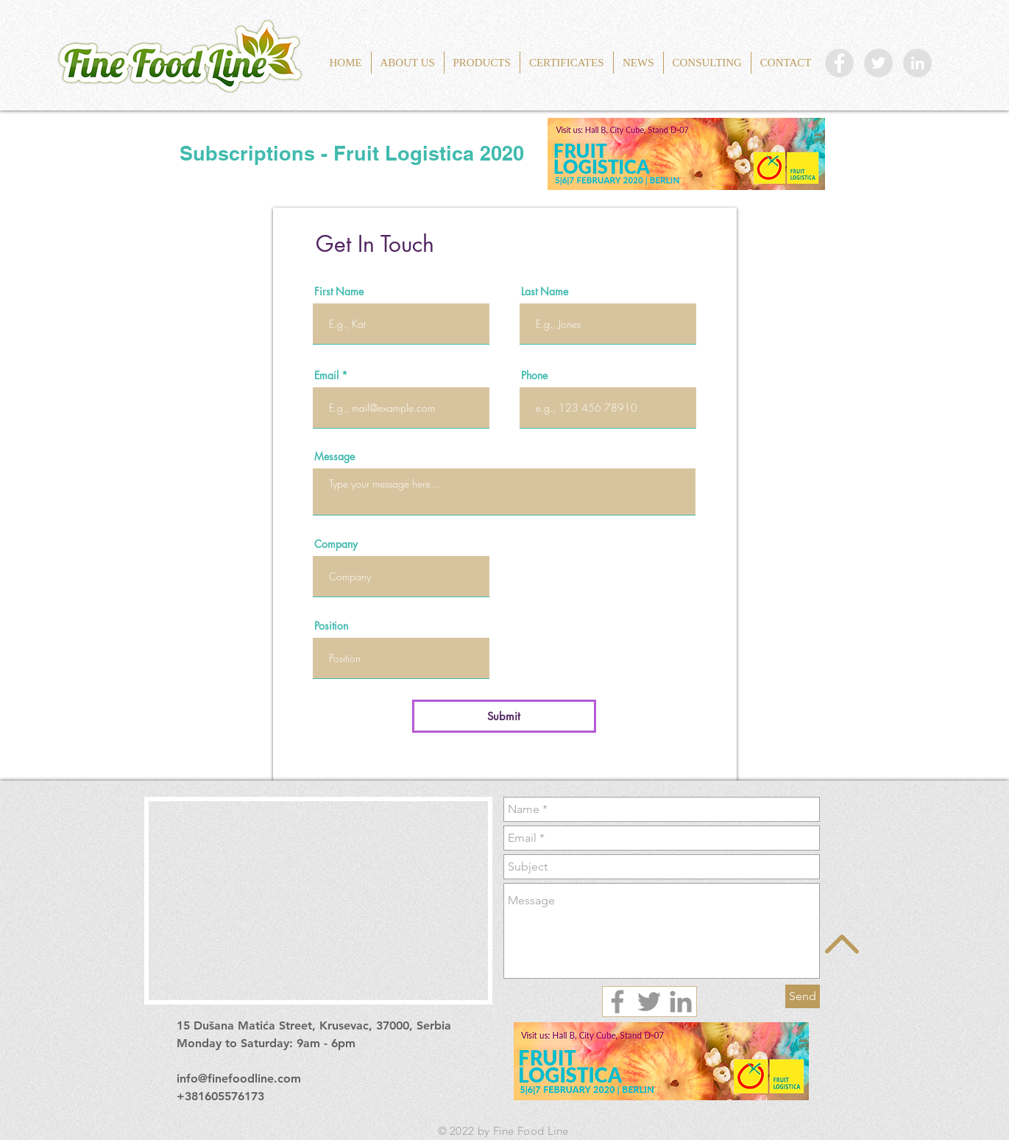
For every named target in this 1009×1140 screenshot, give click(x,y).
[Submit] (504, 716)
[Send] (802, 996)
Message (334, 456)
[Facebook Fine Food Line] (839, 63)
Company (336, 544)
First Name (339, 291)
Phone (534, 375)
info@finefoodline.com (239, 1079)
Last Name (544, 291)
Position (331, 626)
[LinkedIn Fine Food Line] (917, 63)
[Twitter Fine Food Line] (878, 63)
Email (326, 375)
